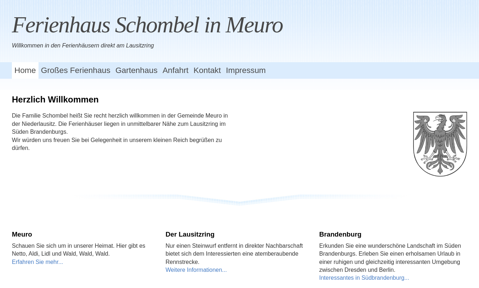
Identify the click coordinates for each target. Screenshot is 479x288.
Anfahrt (176, 70)
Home (25, 70)
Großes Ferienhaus (75, 70)
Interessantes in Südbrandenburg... (364, 278)
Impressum (246, 70)
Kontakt (207, 70)
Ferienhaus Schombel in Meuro (147, 24)
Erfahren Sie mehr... (37, 262)
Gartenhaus (137, 70)
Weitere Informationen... (196, 270)
